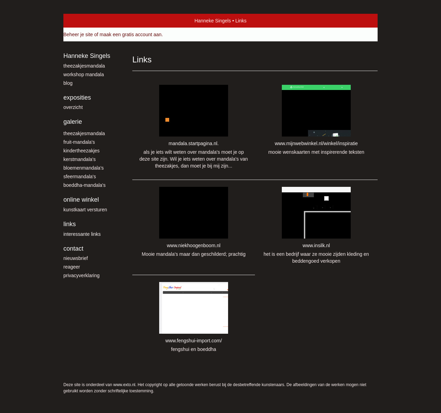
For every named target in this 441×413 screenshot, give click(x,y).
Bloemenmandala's (83, 168)
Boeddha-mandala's (84, 185)
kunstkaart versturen (85, 209)
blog (67, 83)
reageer (71, 267)
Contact (73, 248)
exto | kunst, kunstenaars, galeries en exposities (82, 21)
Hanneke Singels (212, 20)
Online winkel (81, 199)
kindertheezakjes (81, 150)
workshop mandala (83, 74)
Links (69, 224)
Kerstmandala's (79, 159)
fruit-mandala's (79, 142)
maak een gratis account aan (131, 34)
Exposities (77, 97)
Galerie (72, 121)
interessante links (82, 234)
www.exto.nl (124, 384)
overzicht (73, 107)
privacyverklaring (81, 275)
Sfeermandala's (79, 176)
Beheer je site (78, 34)
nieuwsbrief (75, 258)
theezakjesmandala (84, 66)
